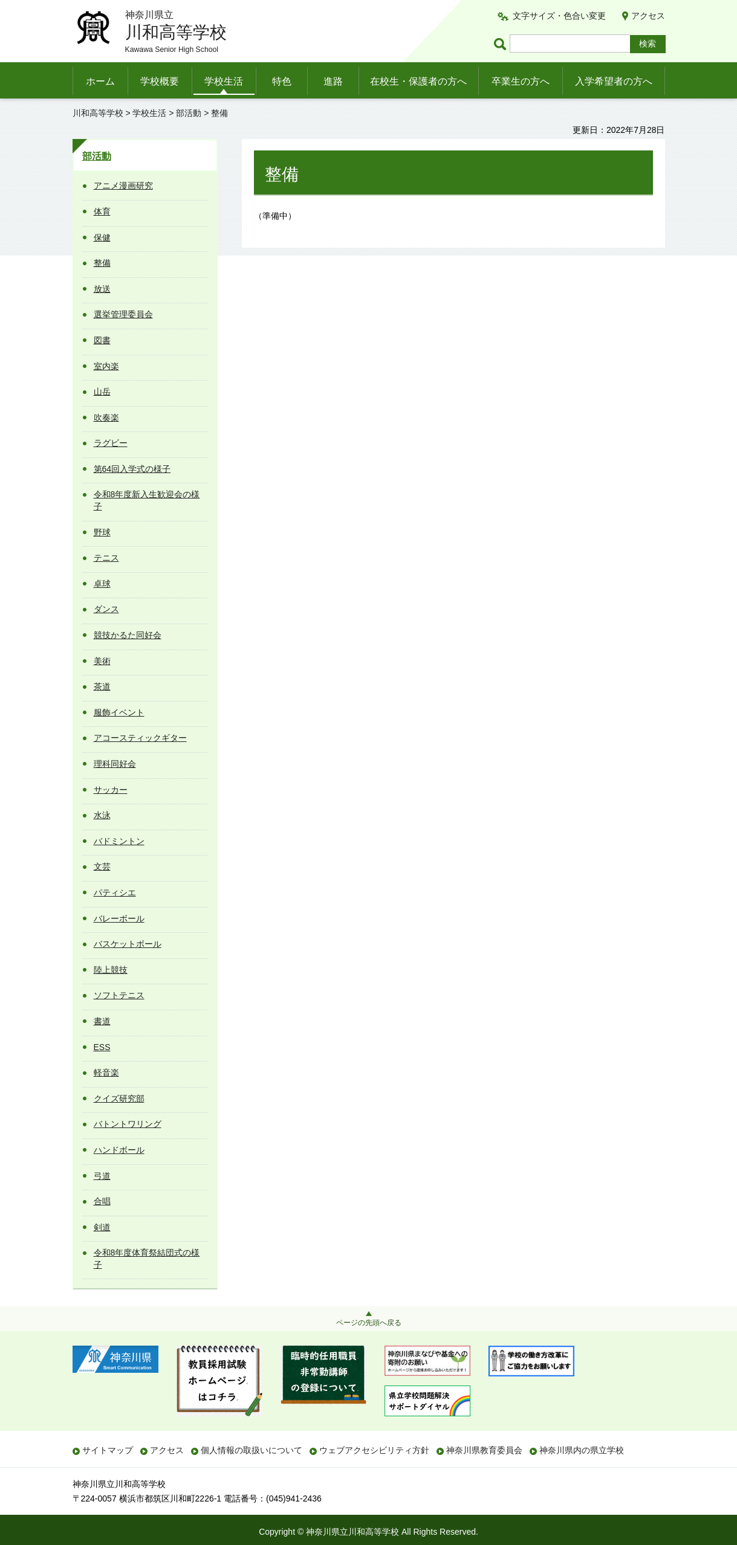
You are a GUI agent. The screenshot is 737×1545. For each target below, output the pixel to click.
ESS (102, 1047)
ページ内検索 (502, 43)
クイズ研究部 (119, 1098)
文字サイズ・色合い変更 (559, 16)
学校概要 (159, 81)
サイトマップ (107, 1450)
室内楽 (106, 366)
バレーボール (119, 918)
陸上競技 (111, 970)
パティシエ (115, 892)
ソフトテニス (119, 995)
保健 (102, 237)
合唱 (102, 1201)
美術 (102, 661)
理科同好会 (115, 764)
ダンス (106, 609)
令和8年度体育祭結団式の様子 (147, 1258)
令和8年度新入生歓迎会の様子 (147, 500)
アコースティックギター (140, 738)
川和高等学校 (98, 113)
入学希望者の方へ (613, 81)
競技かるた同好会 (127, 635)
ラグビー (111, 443)
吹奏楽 (106, 417)
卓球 (102, 584)
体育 (102, 211)
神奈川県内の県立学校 (581, 1450)
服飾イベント (119, 712)
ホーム (100, 81)
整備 (102, 263)
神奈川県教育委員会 (484, 1450)
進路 (333, 81)
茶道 (102, 686)
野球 (102, 532)
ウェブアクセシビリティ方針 (374, 1450)
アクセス (648, 16)
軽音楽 (106, 1072)
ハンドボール (119, 1150)
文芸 (102, 866)
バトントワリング (127, 1124)
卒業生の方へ (521, 81)
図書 (102, 340)
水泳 (102, 815)
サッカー (111, 790)
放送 (102, 289)
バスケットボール (127, 944)
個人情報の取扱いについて (251, 1450)
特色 (281, 81)
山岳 (102, 391)
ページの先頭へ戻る (368, 1322)
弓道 (102, 1176)
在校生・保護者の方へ (418, 81)
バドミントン (119, 841)
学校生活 (223, 81)
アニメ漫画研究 (123, 185)
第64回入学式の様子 (132, 469)
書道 (102, 1021)
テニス (106, 558)
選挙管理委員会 (123, 314)
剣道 (102, 1227)
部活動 (188, 113)
